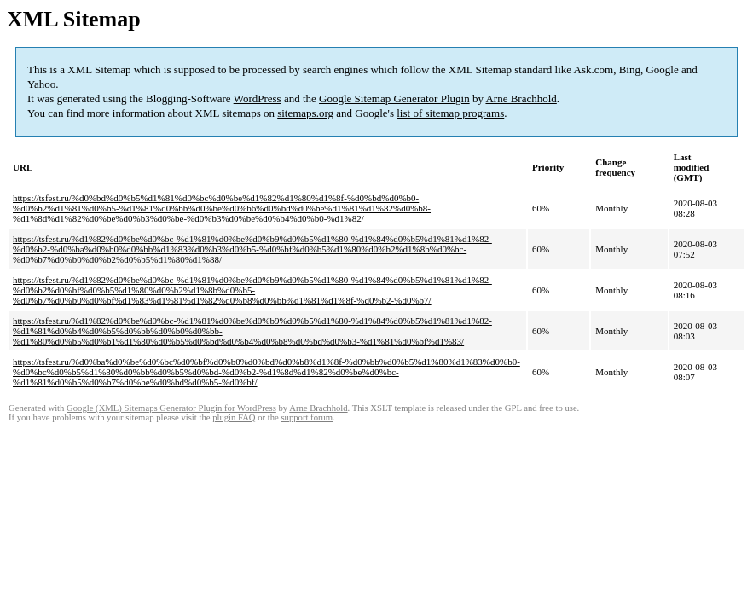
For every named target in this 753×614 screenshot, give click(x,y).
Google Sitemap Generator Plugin (394, 98)
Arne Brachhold (520, 98)
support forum (307, 417)
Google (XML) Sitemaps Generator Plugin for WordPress (171, 408)
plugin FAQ (233, 417)
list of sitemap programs (450, 113)
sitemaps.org (305, 113)
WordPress (257, 98)
